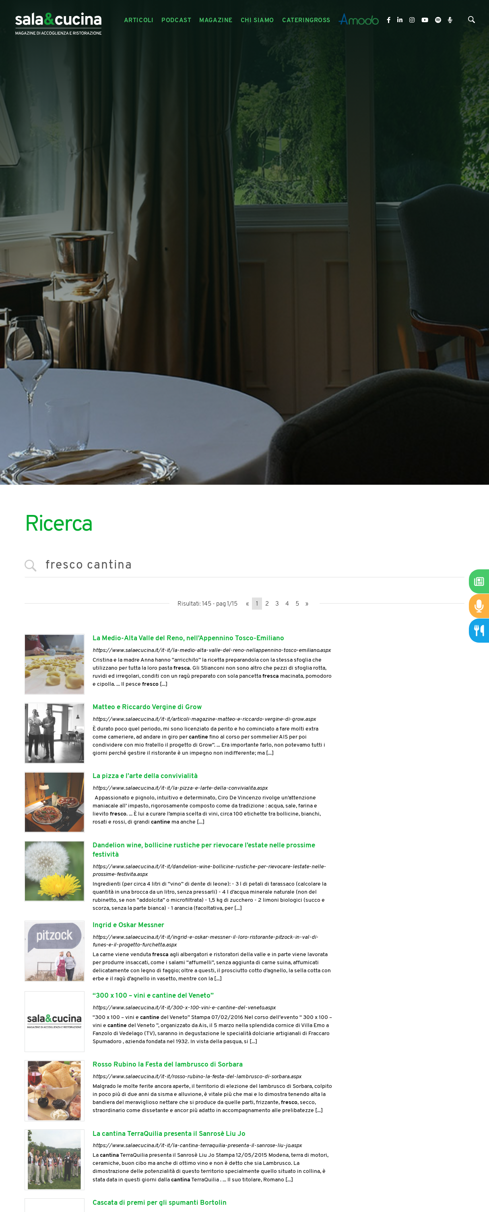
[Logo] (58, 20)
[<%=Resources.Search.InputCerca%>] (245, 566)
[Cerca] (471, 22)
